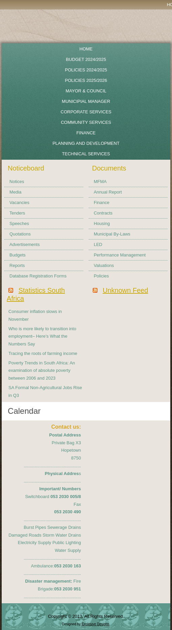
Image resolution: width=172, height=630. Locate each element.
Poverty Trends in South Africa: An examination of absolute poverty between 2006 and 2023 (41, 370)
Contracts (103, 213)
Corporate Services (86, 111)
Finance (85, 132)
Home (86, 48)
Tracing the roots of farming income (42, 353)
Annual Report (108, 192)
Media (15, 192)
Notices (16, 181)
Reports (17, 265)
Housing (102, 223)
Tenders (17, 213)
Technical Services (86, 153)
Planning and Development (86, 143)
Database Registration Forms (37, 275)
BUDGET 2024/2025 (86, 59)
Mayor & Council (85, 90)
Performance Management (120, 254)
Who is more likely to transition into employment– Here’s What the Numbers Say (42, 336)
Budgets (17, 254)
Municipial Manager (86, 101)
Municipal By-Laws (112, 234)
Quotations (20, 234)
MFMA (100, 181)
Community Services (86, 122)
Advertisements (24, 244)
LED (98, 244)
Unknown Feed (125, 290)
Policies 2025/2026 (86, 80)
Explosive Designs (95, 624)
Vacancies (19, 202)
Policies (101, 275)
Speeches (19, 223)
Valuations (104, 265)
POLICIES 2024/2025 (86, 69)
